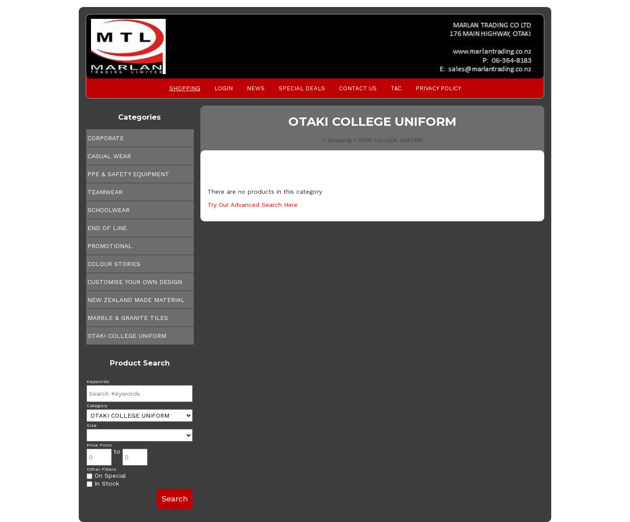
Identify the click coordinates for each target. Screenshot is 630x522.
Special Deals (302, 88)
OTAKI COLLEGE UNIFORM (127, 335)
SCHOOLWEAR (109, 209)
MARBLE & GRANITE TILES (128, 317)
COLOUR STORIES (114, 263)
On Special (106, 475)
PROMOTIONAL (110, 245)
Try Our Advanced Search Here (252, 204)
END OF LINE (107, 227)
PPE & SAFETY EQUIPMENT (128, 174)
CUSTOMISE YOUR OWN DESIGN (135, 281)
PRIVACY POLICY (438, 88)
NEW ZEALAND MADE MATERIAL (136, 299)
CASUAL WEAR (109, 156)
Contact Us (358, 88)
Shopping (184, 88)
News (256, 88)
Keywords (98, 381)
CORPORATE (106, 138)
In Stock (103, 483)
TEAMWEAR (105, 191)
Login (223, 88)
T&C (396, 88)
